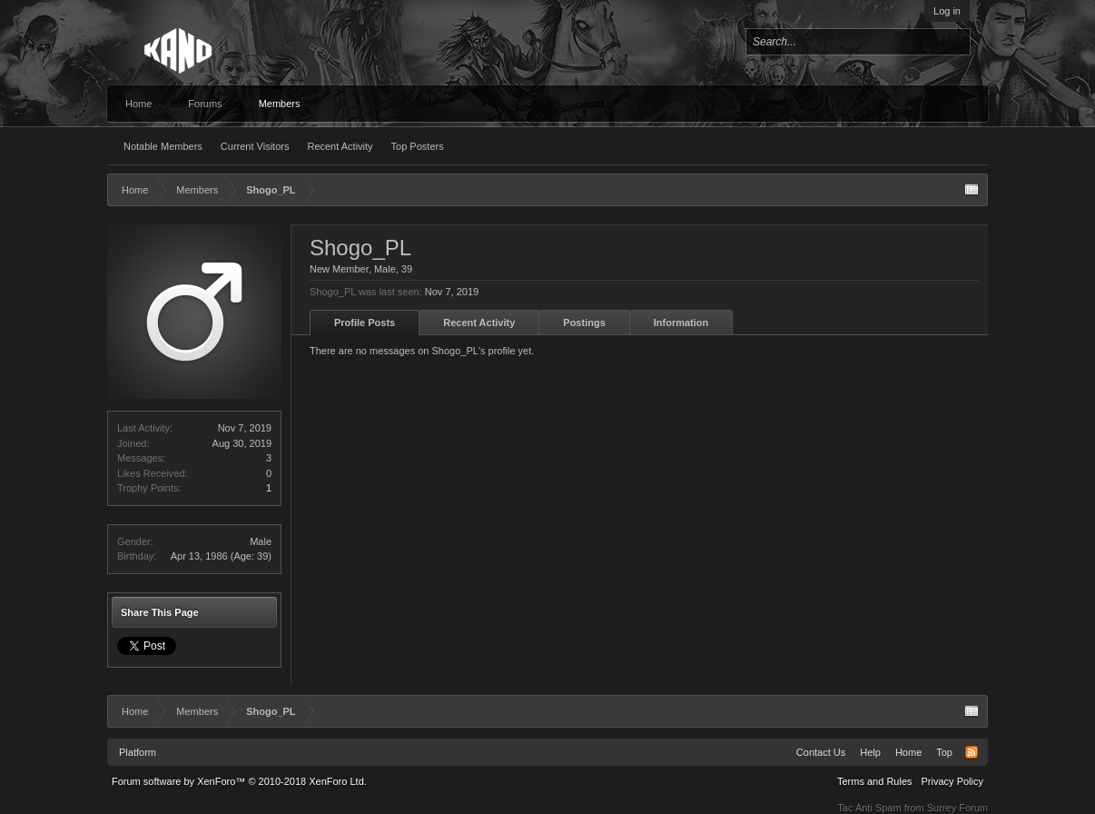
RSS (971, 752)
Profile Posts (364, 322)
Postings (584, 322)
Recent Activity (339, 146)
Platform (137, 752)
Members (280, 103)
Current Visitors (255, 146)
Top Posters (417, 146)
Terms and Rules (874, 781)
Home (138, 103)
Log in (947, 10)
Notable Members (162, 146)
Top (944, 752)
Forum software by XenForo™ (239, 781)
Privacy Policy (952, 781)
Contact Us (820, 752)
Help (870, 752)
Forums (205, 103)
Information (681, 322)
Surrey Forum (957, 807)
